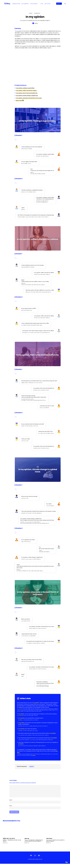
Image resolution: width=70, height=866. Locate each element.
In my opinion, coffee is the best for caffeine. (26, 90)
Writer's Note (19, 100)
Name (10, 800)
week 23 (31, 766)
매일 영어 (31, 13)
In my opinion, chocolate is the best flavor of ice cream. (29, 98)
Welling (36, 23)
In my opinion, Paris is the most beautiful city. (27, 93)
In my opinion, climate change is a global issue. (27, 95)
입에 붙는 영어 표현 (37, 13)
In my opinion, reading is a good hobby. (25, 88)
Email (10, 805)
